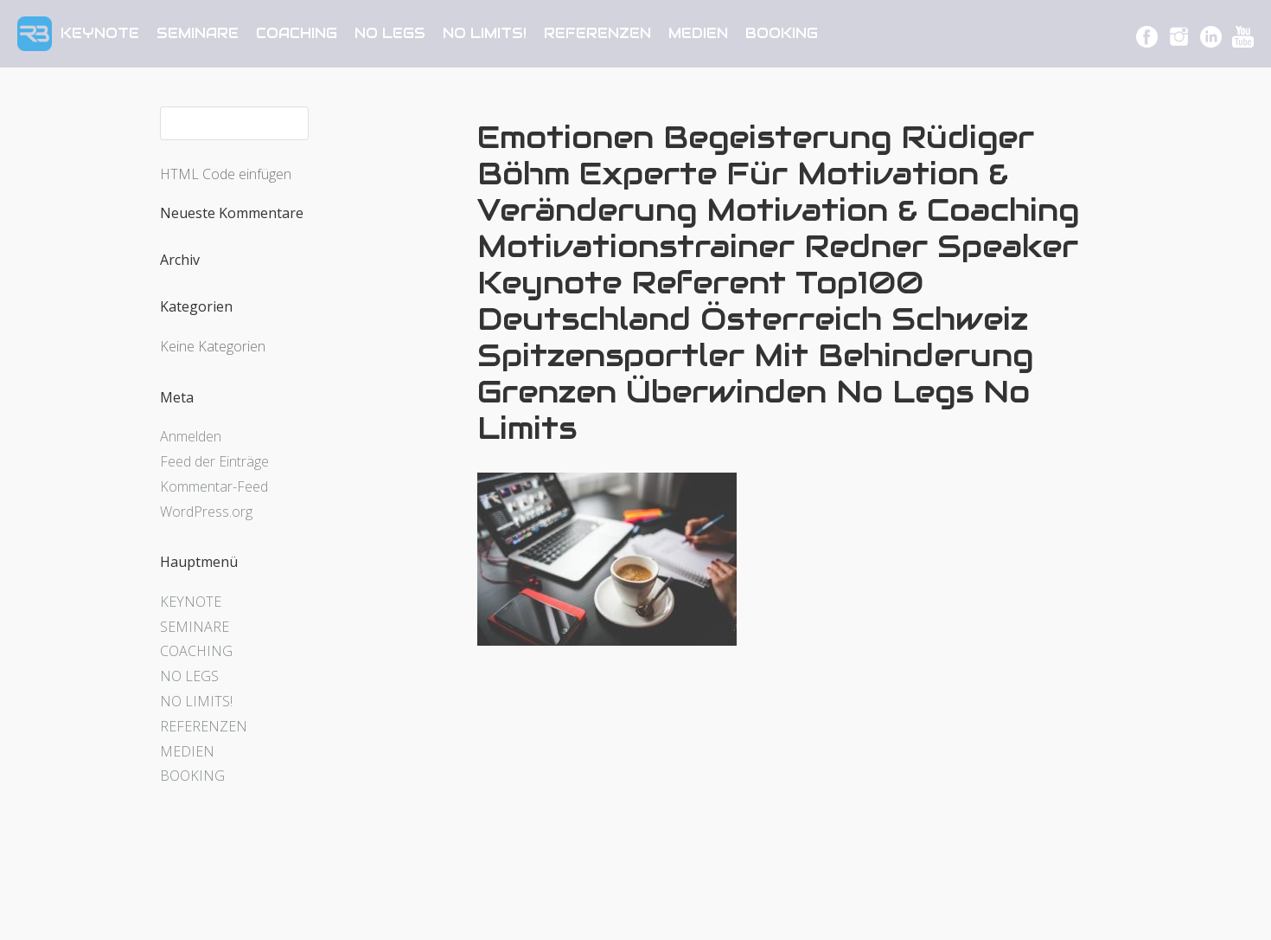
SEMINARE (197, 33)
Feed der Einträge (214, 461)
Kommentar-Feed (214, 486)
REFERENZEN (597, 33)
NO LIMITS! (485, 33)
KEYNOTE (100, 33)
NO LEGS (389, 33)
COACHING (296, 33)
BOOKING (781, 33)
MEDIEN (698, 33)
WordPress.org (206, 511)
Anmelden (190, 436)
